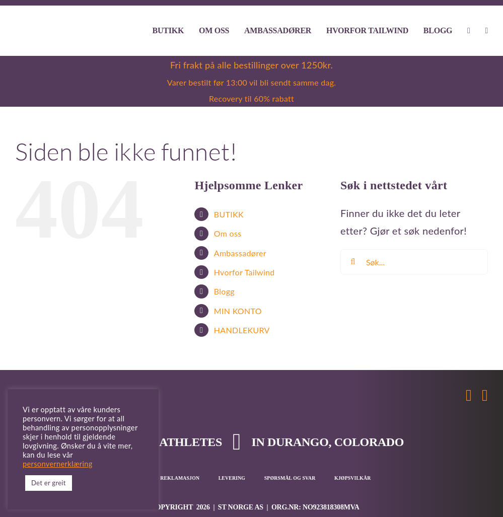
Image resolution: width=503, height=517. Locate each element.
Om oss (228, 233)
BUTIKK (229, 214)
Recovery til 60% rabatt (251, 98)
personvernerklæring (58, 464)
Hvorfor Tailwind (244, 272)
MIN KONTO (238, 311)
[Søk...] (414, 261)
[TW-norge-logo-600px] (55, 26)
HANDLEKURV (242, 330)
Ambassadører (240, 253)
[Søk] (353, 261)
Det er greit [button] (48, 483)
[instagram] (485, 395)
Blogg (224, 291)
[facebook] (469, 395)
